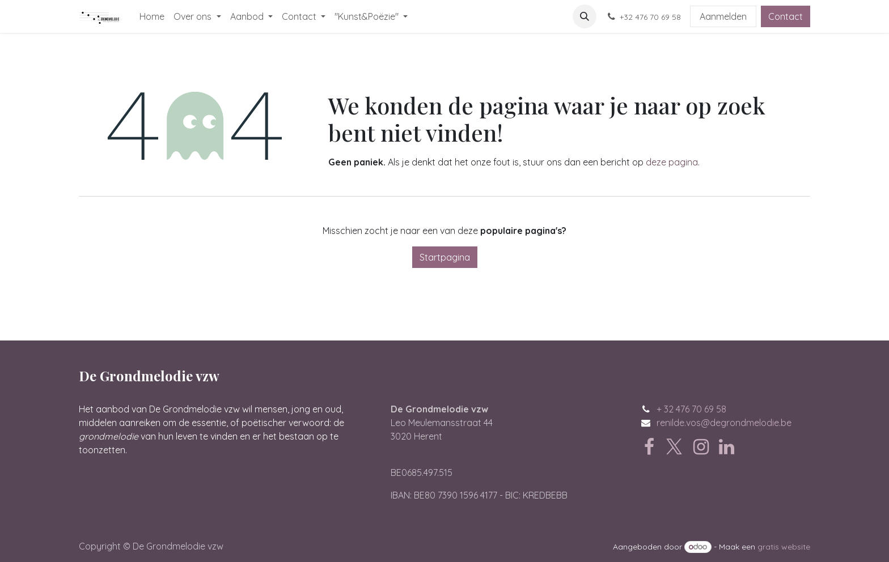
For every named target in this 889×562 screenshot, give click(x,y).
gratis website (783, 547)
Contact (785, 16)
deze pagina (672, 162)
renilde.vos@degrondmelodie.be (724, 422)
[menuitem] (152, 16)
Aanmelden (723, 16)
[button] (584, 16)
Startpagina (445, 257)
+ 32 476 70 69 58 (691, 409)
